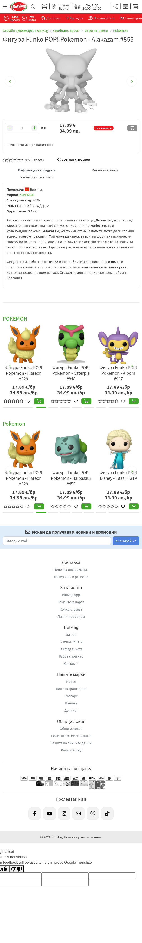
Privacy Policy (71, 750)
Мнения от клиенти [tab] (105, 170)
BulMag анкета (71, 649)
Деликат (71, 710)
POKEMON (26, 194)
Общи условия (71, 728)
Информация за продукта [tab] (36, 170)
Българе (71, 696)
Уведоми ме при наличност (31, 144)
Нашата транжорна (71, 688)
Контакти (71, 663)
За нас (71, 634)
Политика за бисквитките (71, 735)
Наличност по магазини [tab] (36, 177)
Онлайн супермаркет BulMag (25, 30)
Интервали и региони (71, 576)
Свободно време (66, 30)
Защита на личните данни (71, 743)
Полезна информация (71, 569)
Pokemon (120, 30)
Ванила (71, 703)
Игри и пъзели (96, 30)
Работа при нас (71, 656)
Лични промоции (71, 616)
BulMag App (71, 594)
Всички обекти (71, 641)
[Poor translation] (16, 868)
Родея (71, 681)
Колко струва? (71, 609)
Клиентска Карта (71, 602)
